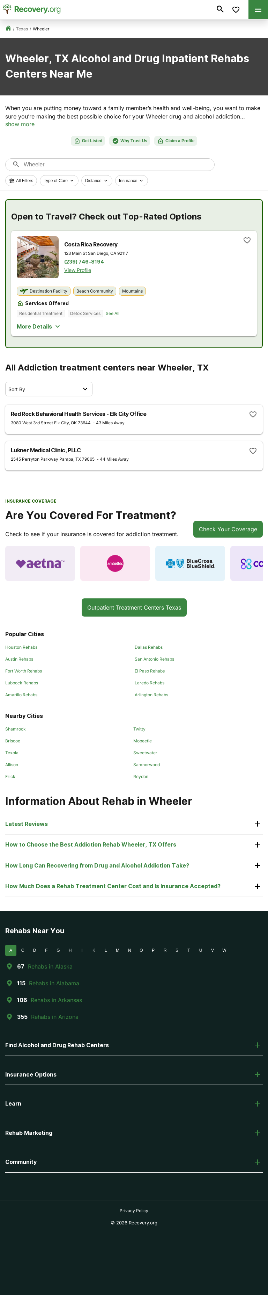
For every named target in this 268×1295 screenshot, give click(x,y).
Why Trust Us (129, 140)
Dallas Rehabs (149, 647)
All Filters (21, 181)
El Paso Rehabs (150, 671)
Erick (10, 776)
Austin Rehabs (19, 659)
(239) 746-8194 (84, 262)
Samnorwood (146, 764)
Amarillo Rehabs (21, 694)
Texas (22, 28)
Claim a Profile (175, 140)
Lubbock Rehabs (21, 682)
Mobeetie (142, 740)
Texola (11, 752)
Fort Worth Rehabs (23, 671)
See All (112, 313)
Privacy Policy (134, 1210)
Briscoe (12, 740)
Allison (11, 764)
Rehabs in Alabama (54, 983)
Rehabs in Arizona (55, 1016)
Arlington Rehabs (151, 694)
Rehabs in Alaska (50, 966)
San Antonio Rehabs (154, 659)
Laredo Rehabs (149, 682)
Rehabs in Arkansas (56, 1000)
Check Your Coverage (228, 529)
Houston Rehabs (21, 647)
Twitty (139, 729)
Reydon (140, 776)
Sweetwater (145, 752)
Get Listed (88, 140)
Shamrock (15, 729)
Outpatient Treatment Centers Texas (134, 607)
